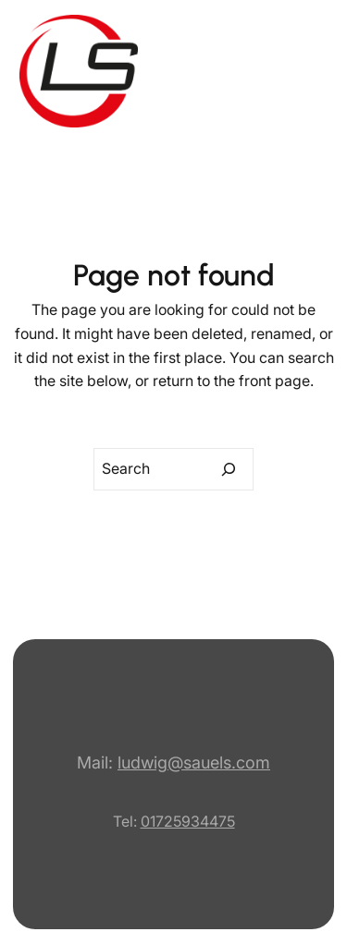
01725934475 (188, 821)
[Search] (228, 469)
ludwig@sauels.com (194, 762)
